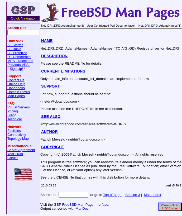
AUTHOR (49, 131)
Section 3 (132, 195)
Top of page (112, 195)
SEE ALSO (51, 116)
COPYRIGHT (52, 147)
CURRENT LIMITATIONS (63, 71)
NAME (46, 41)
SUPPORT (50, 86)
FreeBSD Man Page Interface (85, 205)
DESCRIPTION (54, 56)
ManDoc (82, 208)
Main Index (152, 195)
